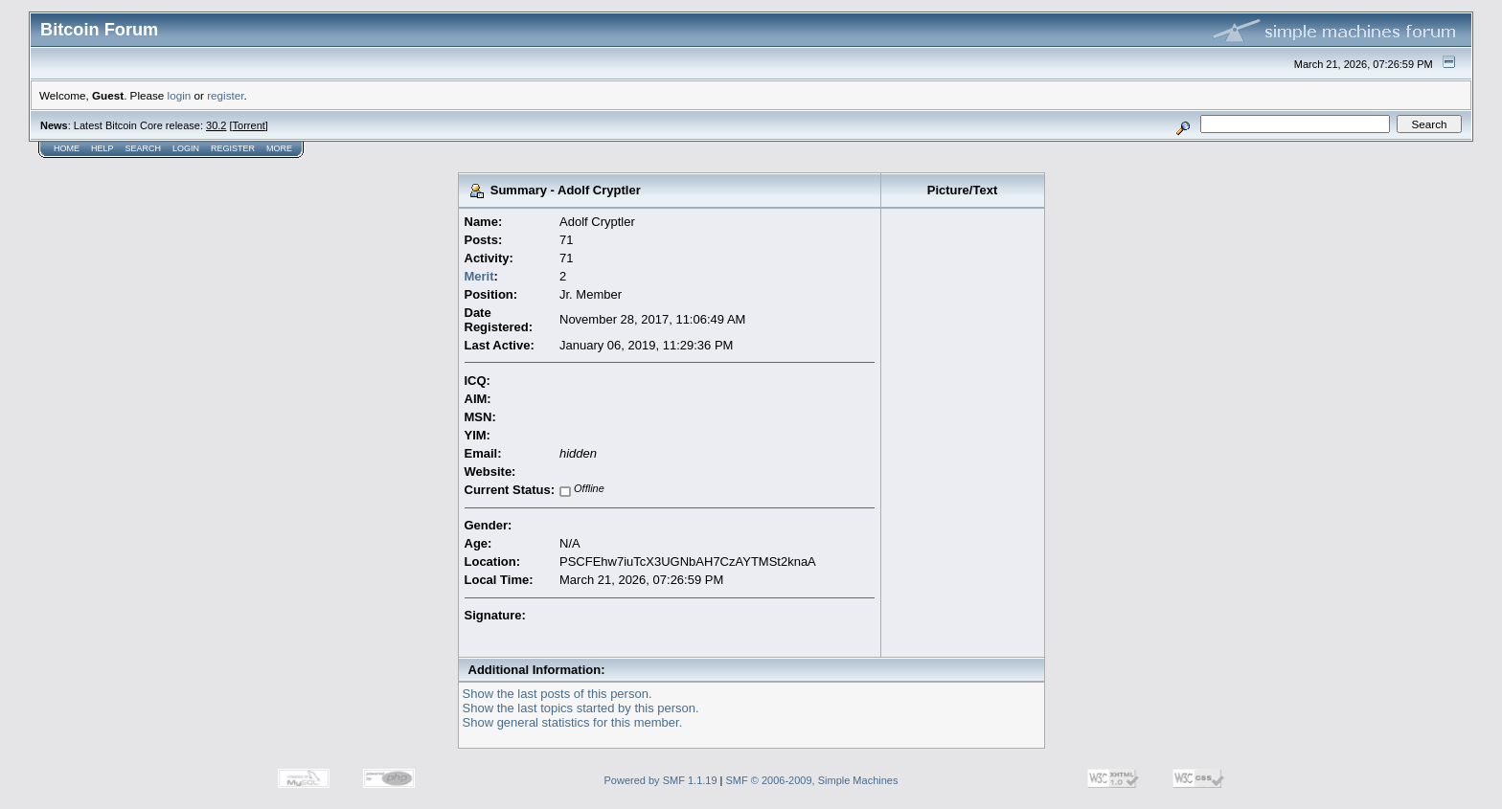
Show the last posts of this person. (557, 693)
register (225, 95)
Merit (479, 276)
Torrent (249, 125)
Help (102, 148)
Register (233, 148)
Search (143, 148)
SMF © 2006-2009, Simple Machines (812, 780)
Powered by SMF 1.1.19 (660, 780)
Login (185, 148)
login (180, 95)
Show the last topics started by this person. (581, 708)
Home (67, 148)
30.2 (216, 125)
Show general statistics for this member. (573, 722)
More (279, 148)
